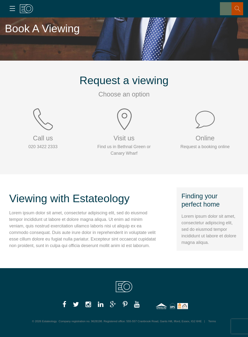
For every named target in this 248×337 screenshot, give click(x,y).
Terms (212, 321)
